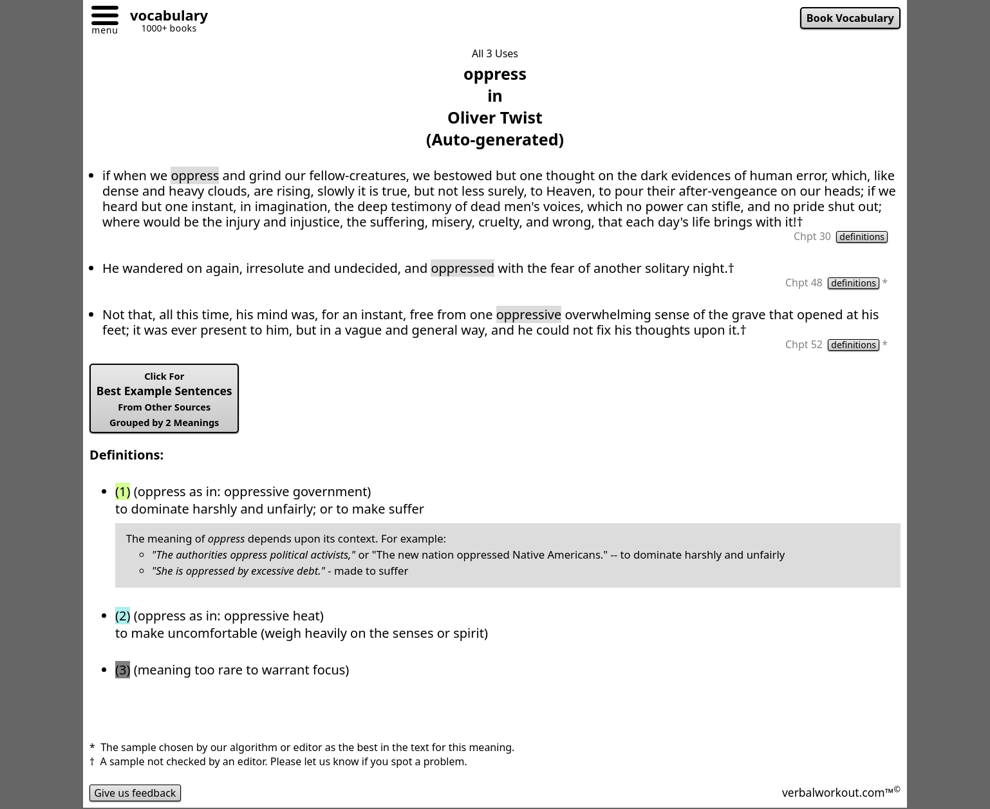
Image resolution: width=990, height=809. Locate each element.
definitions (861, 237)
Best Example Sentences (164, 399)
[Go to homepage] (164, 17)
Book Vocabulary (850, 18)
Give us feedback (135, 793)
